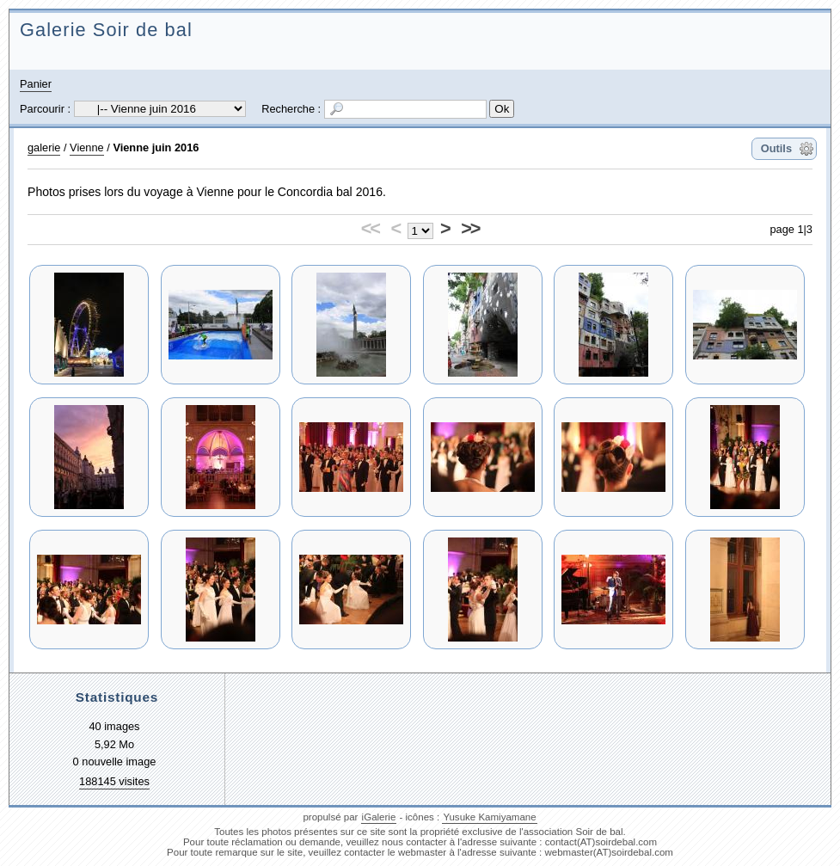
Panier (36, 83)
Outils (776, 148)
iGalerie (379, 817)
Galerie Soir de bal (106, 29)
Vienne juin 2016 (156, 147)
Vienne (87, 147)
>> (470, 228)
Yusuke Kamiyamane (489, 817)
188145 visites (114, 781)
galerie (44, 147)
